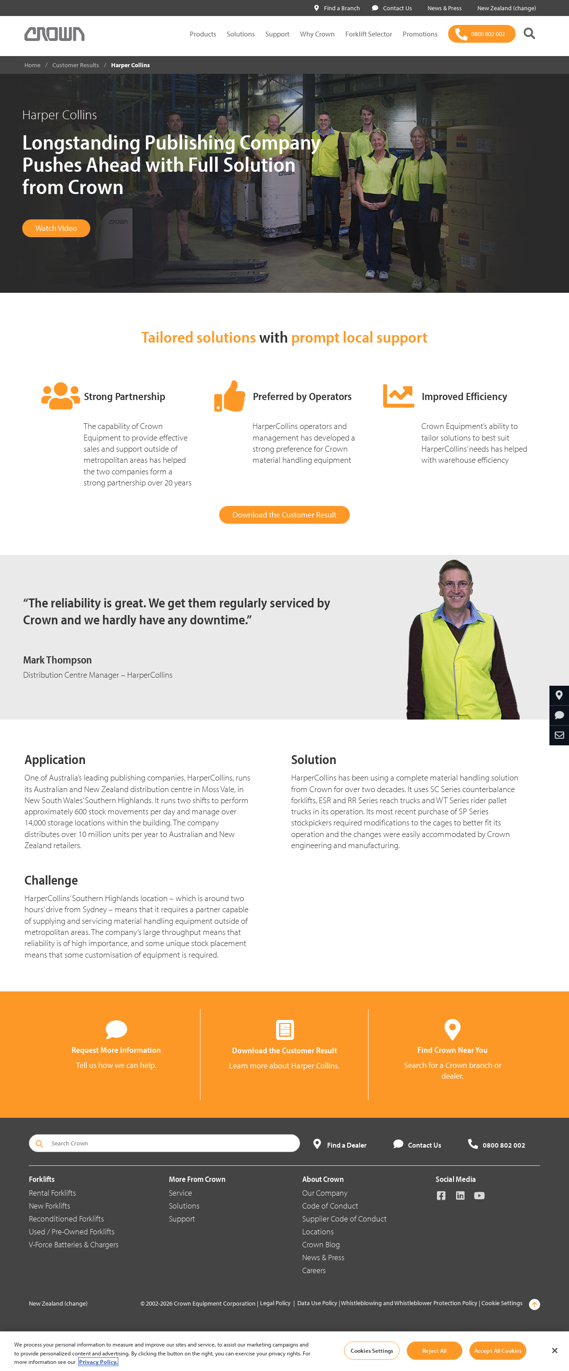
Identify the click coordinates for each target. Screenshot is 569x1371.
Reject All (434, 1350)
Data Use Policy (317, 1303)
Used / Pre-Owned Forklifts (72, 1231)
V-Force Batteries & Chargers (74, 1244)
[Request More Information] (559, 715)
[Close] (555, 1350)
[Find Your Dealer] (559, 695)
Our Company (325, 1193)
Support (277, 33)
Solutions (241, 33)
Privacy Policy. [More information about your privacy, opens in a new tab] (98, 1361)
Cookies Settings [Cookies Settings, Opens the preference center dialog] (372, 1350)
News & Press (443, 8)
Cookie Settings (502, 1303)
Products (203, 33)
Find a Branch (337, 8)
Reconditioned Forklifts (66, 1218)
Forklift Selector (368, 33)
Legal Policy (275, 1303)
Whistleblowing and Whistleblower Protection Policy (409, 1303)
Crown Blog (321, 1244)
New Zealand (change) (505, 8)
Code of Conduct (330, 1206)
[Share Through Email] (559, 735)
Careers (314, 1270)
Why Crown (317, 33)
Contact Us (392, 8)
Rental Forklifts (52, 1193)
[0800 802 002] (482, 34)
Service (180, 1193)
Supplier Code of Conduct (344, 1218)
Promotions (420, 33)
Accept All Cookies (497, 1350)
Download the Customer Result (284, 515)
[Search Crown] (164, 1143)
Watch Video (56, 228)
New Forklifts (49, 1206)
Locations (318, 1231)
